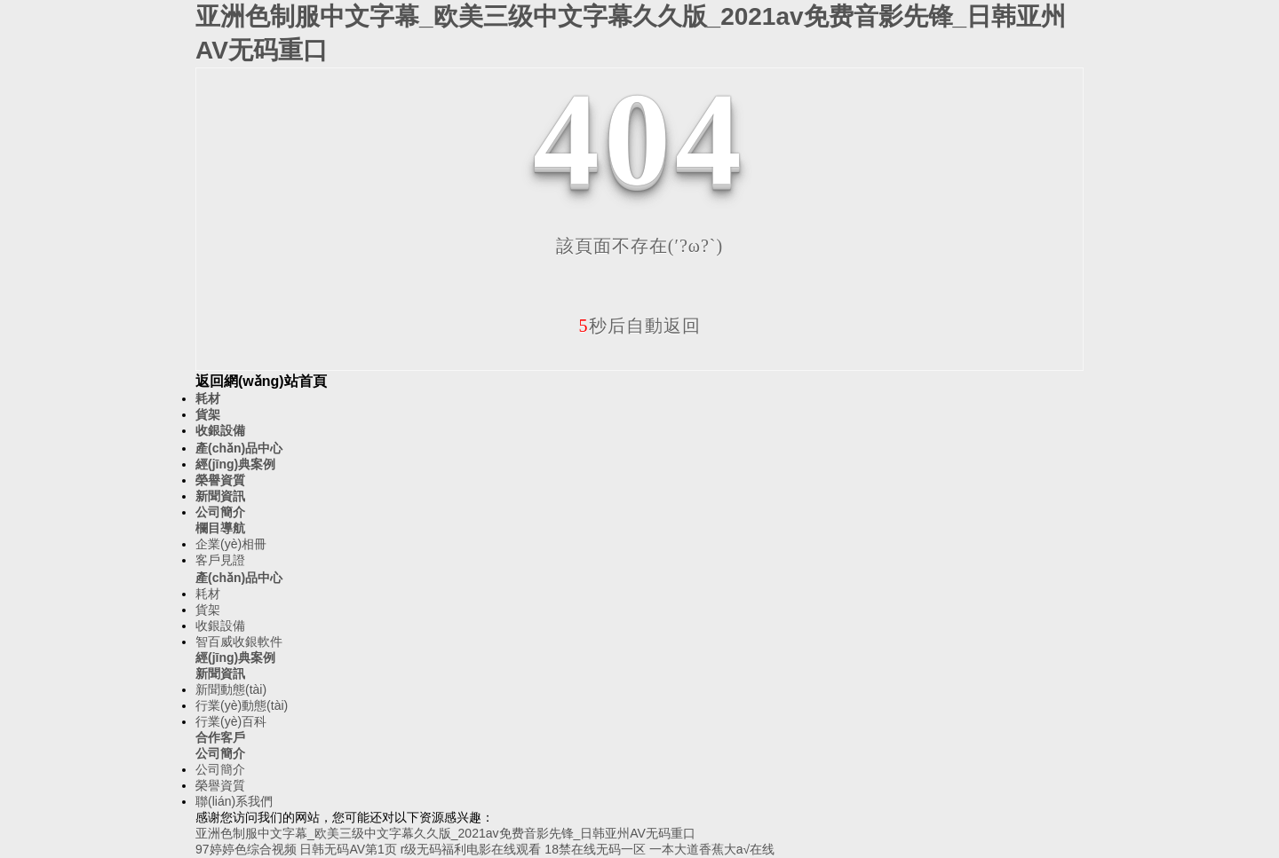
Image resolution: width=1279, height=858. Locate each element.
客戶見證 (220, 560)
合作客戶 (220, 737)
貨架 (207, 414)
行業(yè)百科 (230, 721)
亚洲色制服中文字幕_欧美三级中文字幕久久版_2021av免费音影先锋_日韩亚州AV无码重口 (445, 833)
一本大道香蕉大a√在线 (712, 849)
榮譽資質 (220, 480)
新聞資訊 (220, 496)
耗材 (207, 398)
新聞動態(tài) (230, 689)
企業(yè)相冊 (230, 544)
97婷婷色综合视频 (246, 849)
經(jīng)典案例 (235, 464)
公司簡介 (220, 512)
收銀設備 (220, 430)
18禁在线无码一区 (595, 849)
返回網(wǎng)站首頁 (261, 381)
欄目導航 (220, 528)
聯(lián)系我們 (234, 801)
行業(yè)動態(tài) (241, 705)
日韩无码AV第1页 (347, 849)
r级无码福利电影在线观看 (471, 849)
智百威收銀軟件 (238, 641)
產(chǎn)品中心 (238, 448)
